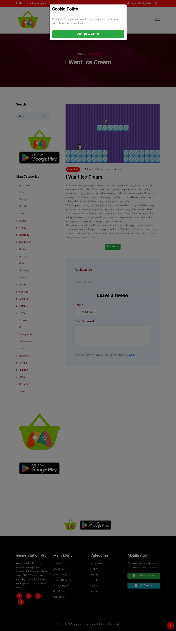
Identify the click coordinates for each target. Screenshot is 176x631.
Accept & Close (88, 34)
